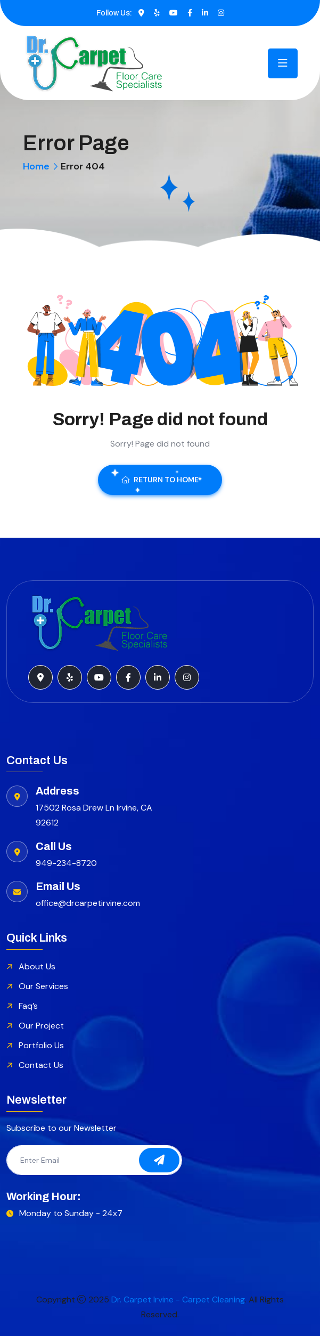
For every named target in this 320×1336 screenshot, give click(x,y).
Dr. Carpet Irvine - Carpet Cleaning (178, 1299)
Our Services (43, 986)
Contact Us (41, 1065)
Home (36, 166)
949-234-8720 (66, 863)
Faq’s (28, 1005)
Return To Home (160, 479)
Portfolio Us (41, 1045)
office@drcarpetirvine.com (88, 903)
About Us (37, 966)
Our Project (41, 1025)
